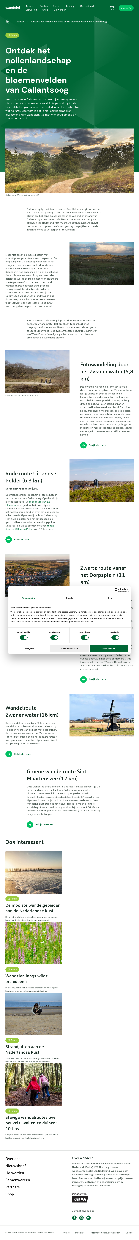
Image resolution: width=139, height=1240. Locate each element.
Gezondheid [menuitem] (87, 6)
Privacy (66, 1232)
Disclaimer (80, 1232)
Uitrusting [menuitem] (31, 9)
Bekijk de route (97, 445)
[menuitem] (12, 7)
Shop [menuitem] (45, 9)
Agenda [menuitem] (30, 6)
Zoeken (124, 8)
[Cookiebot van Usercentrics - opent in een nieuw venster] (117, 590)
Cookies (130, 1232)
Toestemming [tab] (28, 598)
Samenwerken (17, 1180)
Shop (9, 1194)
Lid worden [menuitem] (60, 9)
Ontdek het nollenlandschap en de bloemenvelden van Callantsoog (69, 21)
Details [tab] (69, 598)
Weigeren (29, 648)
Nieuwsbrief (15, 1166)
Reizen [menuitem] (56, 6)
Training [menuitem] (70, 6)
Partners (12, 1187)
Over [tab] (110, 598)
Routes (20, 21)
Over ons (12, 1159)
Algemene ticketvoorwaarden (105, 1232)
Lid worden (14, 1173)
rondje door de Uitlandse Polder (29, 527)
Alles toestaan (109, 648)
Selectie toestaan (69, 648)
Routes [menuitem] (44, 6)
